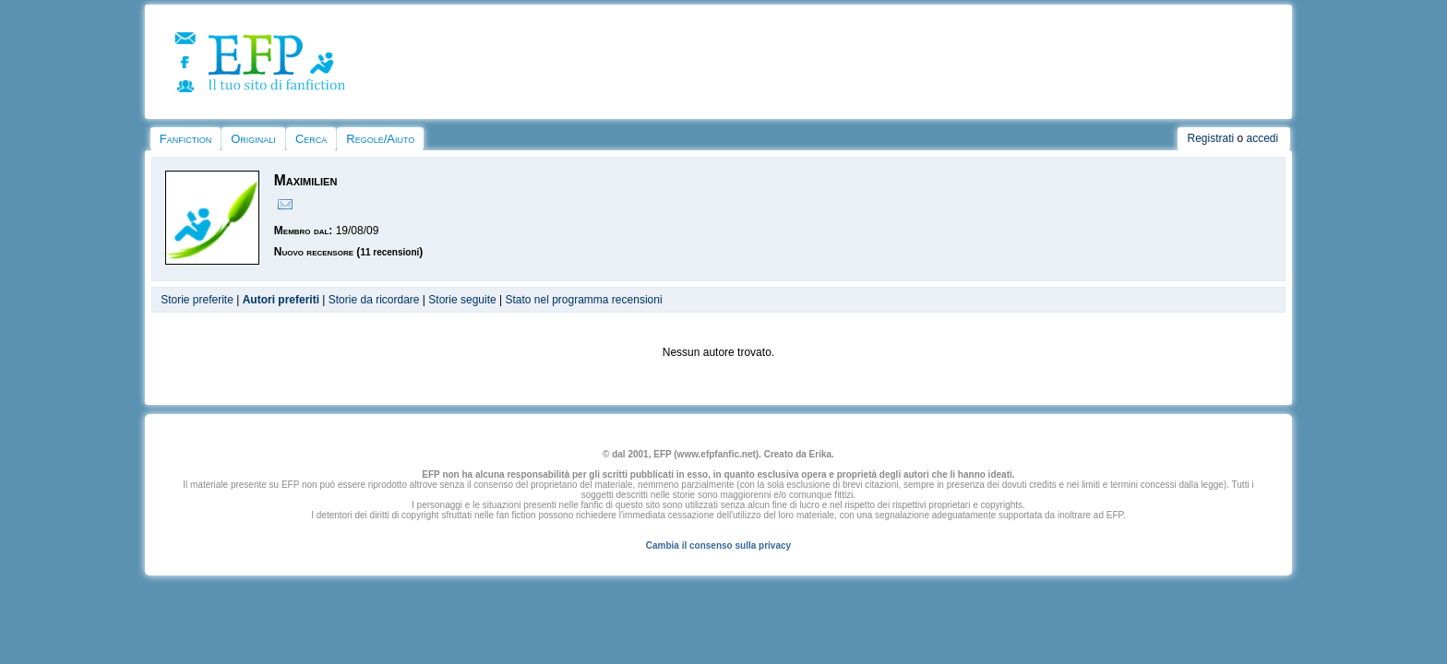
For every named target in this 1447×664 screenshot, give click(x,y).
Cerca (311, 139)
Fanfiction (185, 139)
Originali (253, 139)
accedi (1263, 138)
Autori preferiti (281, 299)
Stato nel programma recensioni (583, 299)
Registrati (1210, 138)
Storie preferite (197, 299)
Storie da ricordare (374, 299)
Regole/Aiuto (380, 139)
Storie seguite (462, 299)
